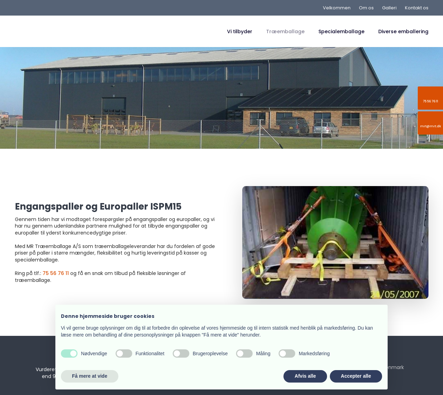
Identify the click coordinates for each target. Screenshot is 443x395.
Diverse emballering (403, 31)
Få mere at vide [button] (89, 376)
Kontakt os (416, 7)
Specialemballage (341, 31)
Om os (366, 7)
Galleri (389, 7)
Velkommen (337, 7)
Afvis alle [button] (305, 376)
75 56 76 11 (56, 273)
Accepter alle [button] (356, 376)
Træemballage (285, 31)
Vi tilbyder (239, 31)
